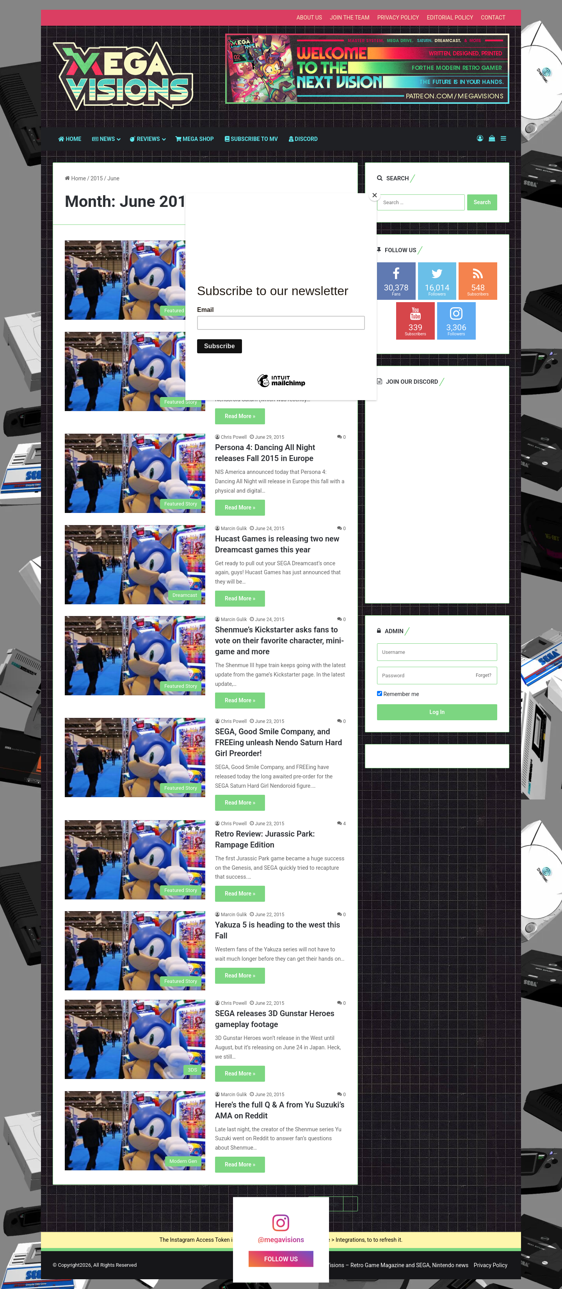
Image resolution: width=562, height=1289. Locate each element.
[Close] (375, 195)
